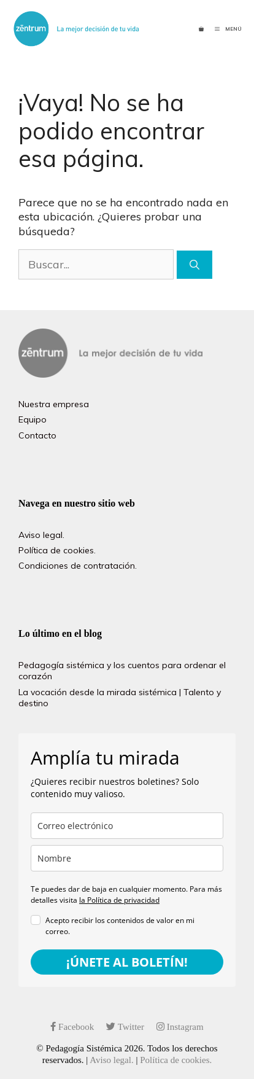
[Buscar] (194, 265)
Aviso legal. (41, 534)
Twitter (125, 1027)
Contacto (37, 435)
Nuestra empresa (53, 404)
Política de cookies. (57, 550)
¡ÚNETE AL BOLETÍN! (127, 962)
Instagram (180, 1027)
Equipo (32, 419)
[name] (127, 858)
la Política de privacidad (119, 900)
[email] (127, 825)
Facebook (72, 1027)
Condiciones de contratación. (77, 565)
